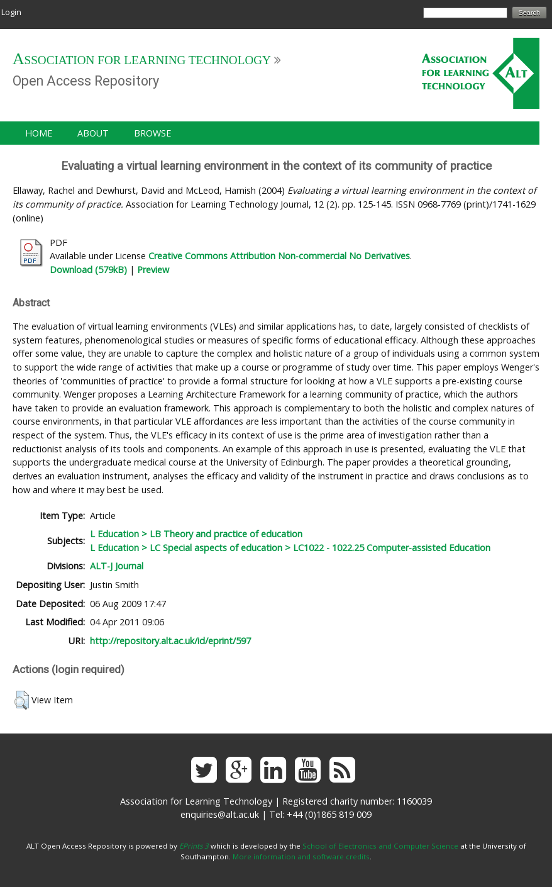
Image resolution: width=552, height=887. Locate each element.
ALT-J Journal (116, 566)
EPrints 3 (194, 846)
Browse (152, 133)
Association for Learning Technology (142, 60)
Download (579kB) (88, 270)
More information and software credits (301, 856)
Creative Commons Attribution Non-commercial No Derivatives (279, 256)
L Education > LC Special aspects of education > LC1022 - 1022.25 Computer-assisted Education (290, 548)
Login (11, 12)
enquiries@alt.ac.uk (219, 814)
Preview (153, 270)
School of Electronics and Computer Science (380, 846)
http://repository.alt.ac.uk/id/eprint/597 (170, 641)
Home (38, 133)
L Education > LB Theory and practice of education (196, 534)
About (93, 133)
